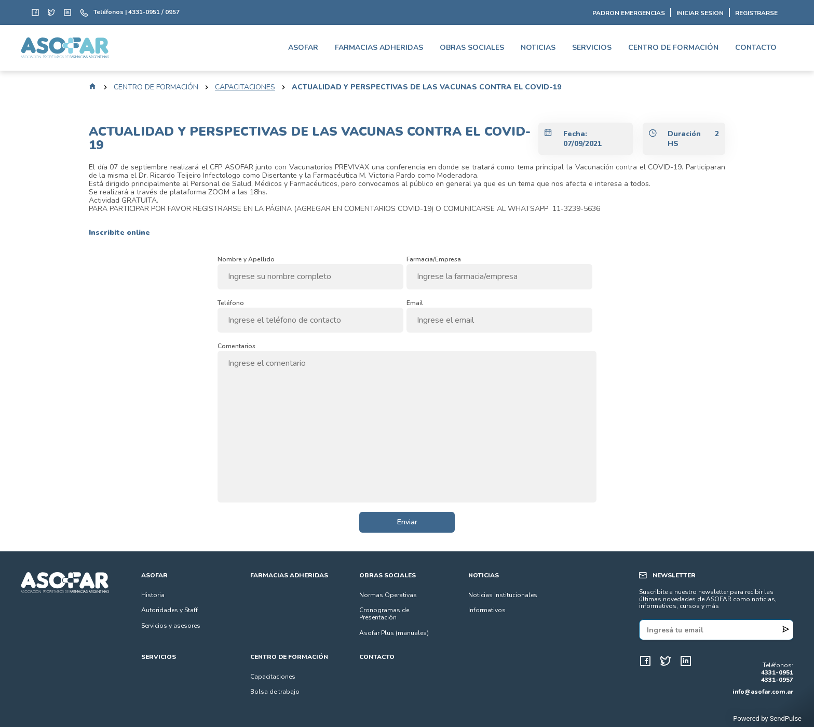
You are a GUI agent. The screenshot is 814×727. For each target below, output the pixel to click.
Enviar (407, 522)
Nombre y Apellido (246, 258)
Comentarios (236, 345)
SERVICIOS (592, 47)
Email (414, 302)
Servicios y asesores (170, 626)
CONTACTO (756, 47)
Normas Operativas (388, 595)
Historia (153, 595)
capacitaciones (245, 87)
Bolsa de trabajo (275, 692)
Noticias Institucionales (502, 595)
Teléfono (231, 302)
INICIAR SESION (700, 13)
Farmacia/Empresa (433, 258)
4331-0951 (777, 673)
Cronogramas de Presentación (384, 614)
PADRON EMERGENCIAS (628, 13)
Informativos (487, 610)
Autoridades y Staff (169, 610)
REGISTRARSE (756, 13)
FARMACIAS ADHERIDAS (379, 47)
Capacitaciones (272, 676)
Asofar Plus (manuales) (394, 633)
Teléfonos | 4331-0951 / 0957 (136, 12)
